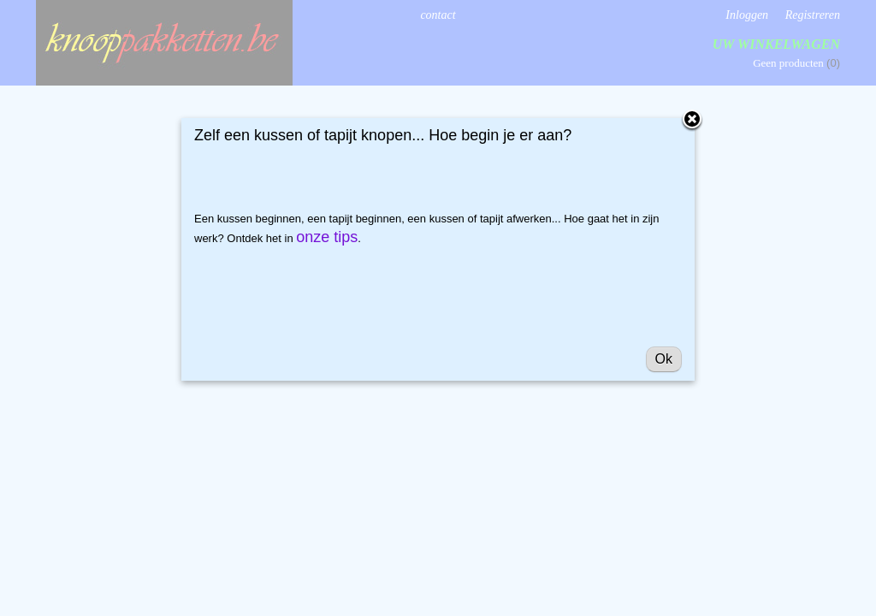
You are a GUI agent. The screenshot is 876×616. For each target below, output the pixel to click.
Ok (663, 359)
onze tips (327, 237)
